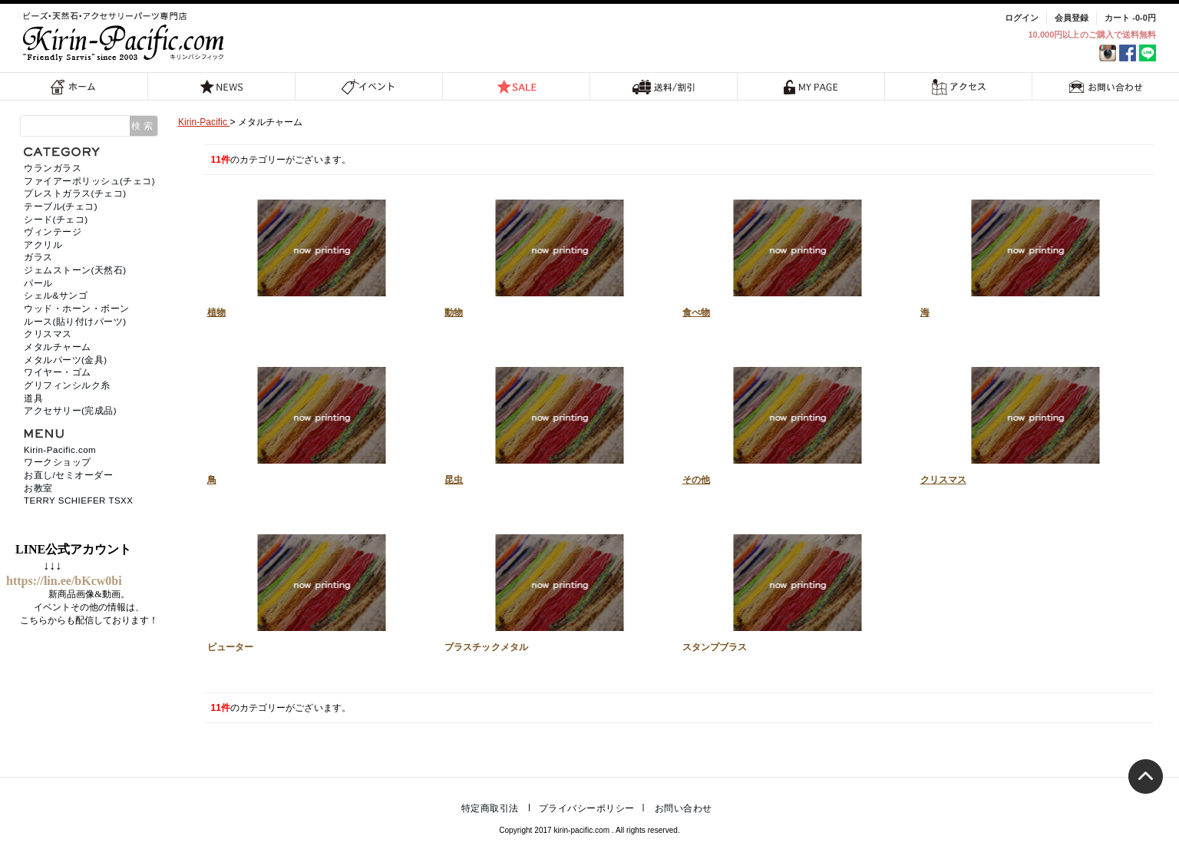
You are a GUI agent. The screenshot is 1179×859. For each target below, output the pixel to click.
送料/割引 (663, 86)
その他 (793, 421)
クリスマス (1031, 421)
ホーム (73, 86)
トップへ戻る (1146, 776)
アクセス (958, 86)
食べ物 (793, 254)
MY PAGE (811, 86)
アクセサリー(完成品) (70, 410)
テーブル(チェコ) (60, 206)
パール (38, 283)
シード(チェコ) (56, 219)
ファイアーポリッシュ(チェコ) (89, 181)
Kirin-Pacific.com (60, 449)
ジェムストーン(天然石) (75, 270)
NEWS (222, 86)
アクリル (43, 244)
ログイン (1022, 17)
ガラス (38, 257)
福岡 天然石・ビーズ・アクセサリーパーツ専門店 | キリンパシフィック (126, 36)
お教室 (38, 488)
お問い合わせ (1106, 86)
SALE (516, 86)
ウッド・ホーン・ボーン (77, 308)
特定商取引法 (490, 808)
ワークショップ (57, 462)
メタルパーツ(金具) (65, 360)
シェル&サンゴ (56, 295)
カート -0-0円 (1130, 17)
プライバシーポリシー (587, 808)
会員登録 (1071, 17)
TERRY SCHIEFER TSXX (78, 500)
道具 (33, 398)
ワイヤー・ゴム (57, 372)
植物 (318, 254)
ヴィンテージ (52, 231)
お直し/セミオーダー (68, 475)
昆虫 (555, 421)
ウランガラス (52, 168)
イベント (369, 86)
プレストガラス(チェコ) (75, 193)
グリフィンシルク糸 (67, 385)
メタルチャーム (57, 347)
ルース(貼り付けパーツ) (75, 321)
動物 (555, 254)
